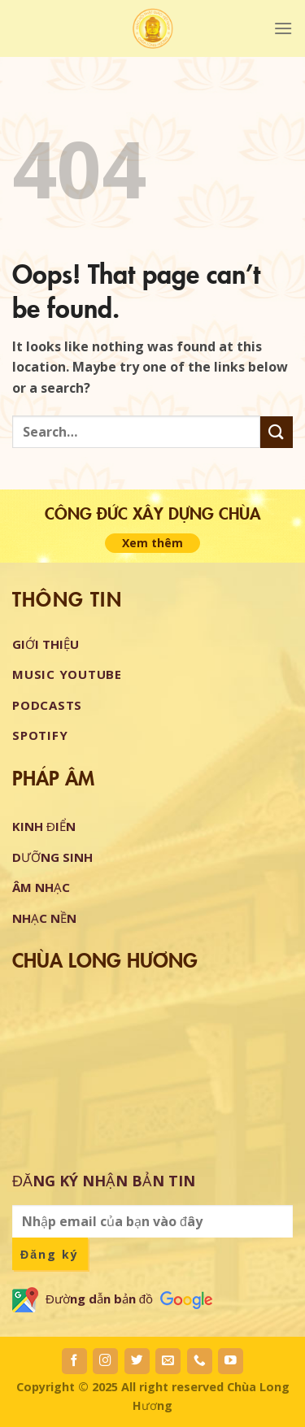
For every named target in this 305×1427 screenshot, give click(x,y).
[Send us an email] (168, 1361)
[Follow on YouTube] (230, 1361)
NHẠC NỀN (44, 918)
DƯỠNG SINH (52, 857)
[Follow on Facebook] (74, 1361)
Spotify (40, 735)
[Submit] (276, 432)
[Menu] (283, 28)
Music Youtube (67, 674)
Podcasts (47, 705)
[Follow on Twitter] (137, 1361)
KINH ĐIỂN (44, 826)
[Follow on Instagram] (105, 1361)
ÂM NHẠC (41, 887)
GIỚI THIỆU (45, 644)
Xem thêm (152, 542)
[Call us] (199, 1361)
